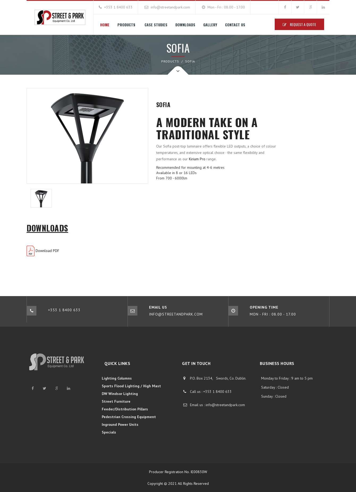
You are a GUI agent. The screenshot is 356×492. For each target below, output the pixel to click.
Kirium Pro (197, 159)
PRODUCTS (170, 61)
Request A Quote (299, 24)
